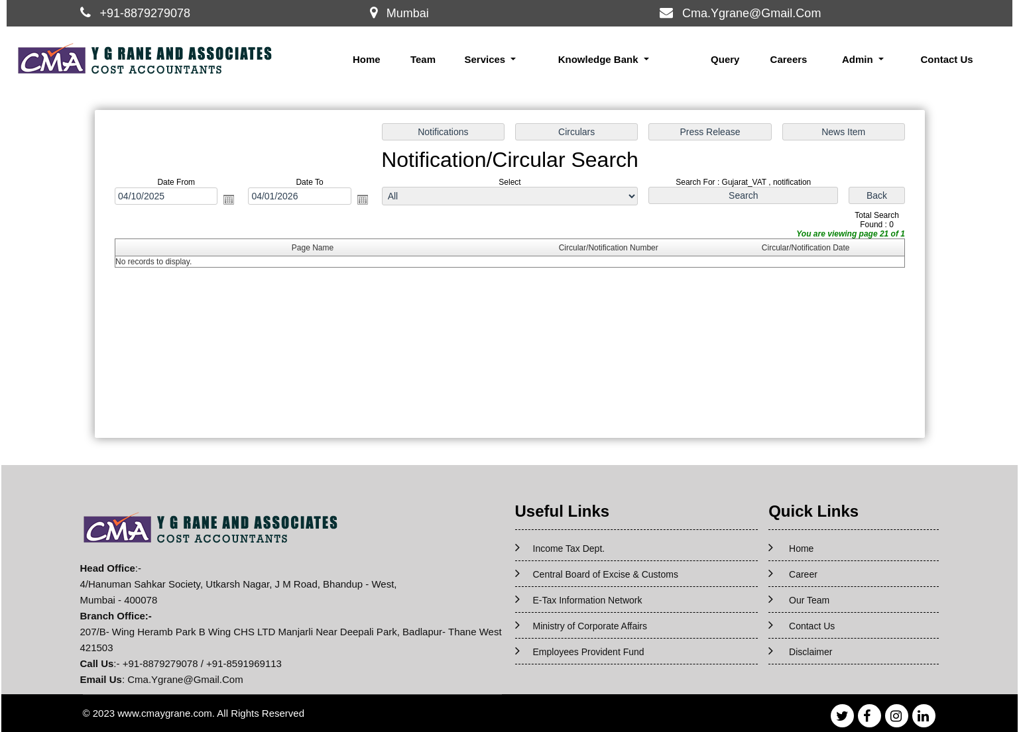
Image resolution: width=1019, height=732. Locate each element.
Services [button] (486, 59)
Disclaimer (810, 652)
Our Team (809, 600)
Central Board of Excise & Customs (605, 574)
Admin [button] (859, 59)
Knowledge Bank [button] (599, 59)
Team (423, 59)
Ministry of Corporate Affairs (590, 626)
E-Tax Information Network (587, 600)
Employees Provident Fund (588, 652)
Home (367, 59)
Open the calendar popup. (230, 200)
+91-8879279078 (144, 13)
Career (803, 574)
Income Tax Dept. (569, 548)
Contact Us (946, 59)
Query (725, 59)
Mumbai (408, 13)
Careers (789, 59)
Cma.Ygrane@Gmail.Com (751, 13)
